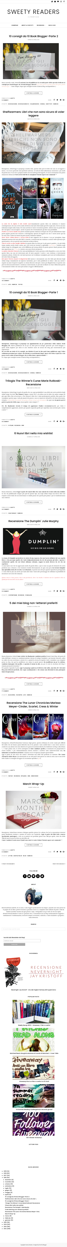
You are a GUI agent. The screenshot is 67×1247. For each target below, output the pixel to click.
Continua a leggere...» (33, 93)
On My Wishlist (12, 513)
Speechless (52, 245)
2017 (5, 1175)
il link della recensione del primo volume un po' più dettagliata (27, 400)
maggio (7, 1192)
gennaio (7, 1220)
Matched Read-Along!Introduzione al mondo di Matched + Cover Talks (34, 1053)
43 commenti (5, 280)
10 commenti (5, 591)
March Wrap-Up (33, 784)
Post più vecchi (58, 864)
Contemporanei (12, 595)
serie (22, 425)
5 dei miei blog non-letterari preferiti (33, 603)
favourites (19, 695)
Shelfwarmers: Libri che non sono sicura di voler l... (21, 1199)
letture (10, 856)
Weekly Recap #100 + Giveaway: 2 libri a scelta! (34, 1025)
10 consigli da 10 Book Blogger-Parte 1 (33, 292)
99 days (16, 249)
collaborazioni (34, 104)
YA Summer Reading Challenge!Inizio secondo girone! (34, 1109)
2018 (5, 1173)
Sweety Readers (33, 11)
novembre (8, 1182)
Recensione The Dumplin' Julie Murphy (33, 521)
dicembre (8, 1180)
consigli (42, 104)
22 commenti (5, 369)
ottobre (7, 1184)
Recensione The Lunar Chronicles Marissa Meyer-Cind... (22, 1211)
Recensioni (17, 425)
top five (20, 284)
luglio (7, 1188)
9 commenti (5, 100)
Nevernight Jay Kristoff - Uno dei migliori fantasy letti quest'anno (33, 990)
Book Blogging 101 (23, 104)
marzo (7, 1216)
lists (9, 284)
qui (39, 758)
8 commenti (5, 852)
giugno (7, 1190)
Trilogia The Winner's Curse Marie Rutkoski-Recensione (33, 382)
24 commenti (5, 509)
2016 (5, 1177)
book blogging (12, 104)
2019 (5, 1171)
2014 (5, 1224)
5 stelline (10, 425)
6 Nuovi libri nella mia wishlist (33, 433)
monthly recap (18, 856)
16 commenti (5, 421)
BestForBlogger (43, 1244)
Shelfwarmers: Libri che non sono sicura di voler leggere (33, 113)
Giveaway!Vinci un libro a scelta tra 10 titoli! (34, 1081)
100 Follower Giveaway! (34, 1137)
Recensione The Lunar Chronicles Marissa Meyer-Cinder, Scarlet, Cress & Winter (33, 704)
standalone (28, 595)
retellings (24, 776)
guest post (49, 104)
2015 (5, 1222)
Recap (24, 856)
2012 (5, 1229)
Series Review (34, 776)
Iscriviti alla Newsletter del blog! (14, 937)
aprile (7, 1194)
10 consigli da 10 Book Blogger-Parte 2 (33, 36)
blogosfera (11, 695)
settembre (8, 1186)
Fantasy (10, 776)
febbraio (8, 1218)
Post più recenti (9, 864)
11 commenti (5, 772)
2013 (5, 1226)
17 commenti (5, 691)
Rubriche (55, 104)
